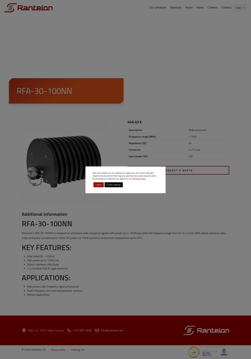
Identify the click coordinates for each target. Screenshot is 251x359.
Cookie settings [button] (113, 184)
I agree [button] (98, 184)
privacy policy (139, 179)
